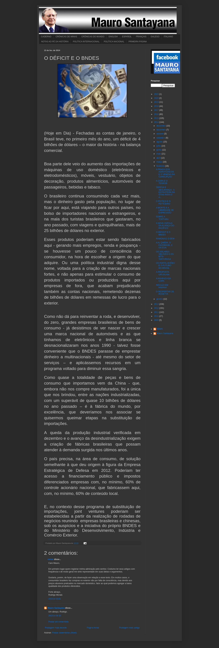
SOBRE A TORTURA (162, 217)
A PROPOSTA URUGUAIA (162, 273)
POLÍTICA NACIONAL (114, 41)
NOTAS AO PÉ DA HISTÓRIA (55, 41)
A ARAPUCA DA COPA (163, 279)
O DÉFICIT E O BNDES (163, 233)
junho (159, 150)
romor (51, 559)
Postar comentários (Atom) (64, 633)
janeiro (160, 299)
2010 (156, 316)
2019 (156, 102)
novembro (161, 130)
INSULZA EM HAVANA (162, 286)
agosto (160, 142)
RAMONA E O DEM (165, 238)
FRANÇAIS (141, 36)
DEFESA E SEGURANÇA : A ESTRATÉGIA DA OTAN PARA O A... (165, 192)
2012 (156, 308)
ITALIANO (168, 36)
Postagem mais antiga (129, 628)
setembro (161, 138)
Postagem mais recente (56, 628)
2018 (156, 106)
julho (159, 146)
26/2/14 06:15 (54, 615)
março (160, 162)
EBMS (160, 329)
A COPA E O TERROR (162, 182)
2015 (156, 118)
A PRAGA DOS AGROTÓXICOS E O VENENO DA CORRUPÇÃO (165, 173)
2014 (156, 122)
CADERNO (46, 36)
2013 (156, 304)
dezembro (161, 126)
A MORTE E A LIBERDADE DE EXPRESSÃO (165, 210)
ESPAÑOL (127, 36)
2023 (156, 94)
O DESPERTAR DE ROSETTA (165, 292)
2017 (156, 110)
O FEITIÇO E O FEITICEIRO (163, 202)
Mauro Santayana (56, 608)
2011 (156, 312)
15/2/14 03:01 (54, 599)
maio (159, 154)
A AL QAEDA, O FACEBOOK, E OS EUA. (164, 245)
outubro (160, 133)
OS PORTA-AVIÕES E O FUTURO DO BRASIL (165, 265)
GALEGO (155, 36)
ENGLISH (113, 36)
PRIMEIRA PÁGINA (138, 41)
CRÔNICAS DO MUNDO (92, 36)
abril (159, 158)
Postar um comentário (58, 622)
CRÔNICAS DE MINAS (66, 36)
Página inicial (93, 628)
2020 (156, 98)
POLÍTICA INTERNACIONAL (86, 41)
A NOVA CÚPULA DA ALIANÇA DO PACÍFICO (165, 225)
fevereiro (161, 166)
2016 (156, 114)
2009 (156, 320)
